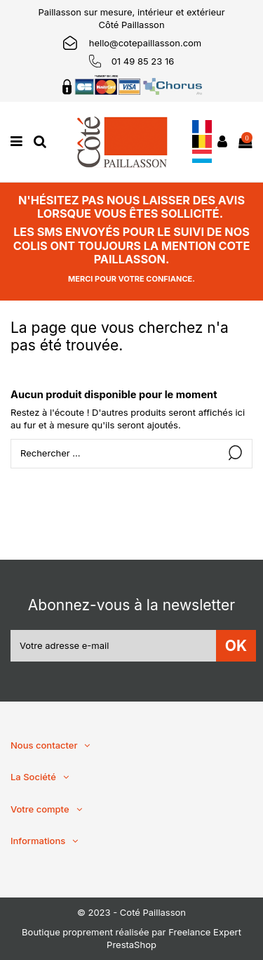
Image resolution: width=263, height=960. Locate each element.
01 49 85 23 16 (143, 61)
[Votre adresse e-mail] (113, 646)
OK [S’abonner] (236, 646)
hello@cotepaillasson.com (145, 42)
